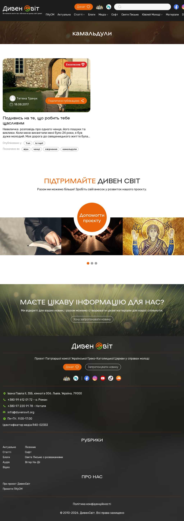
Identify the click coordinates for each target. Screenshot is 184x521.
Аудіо (6, 462)
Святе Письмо (130, 14)
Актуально (64, 14)
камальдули (70, 149)
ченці (36, 149)
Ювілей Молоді (152, 14)
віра (26, 149)
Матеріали (172, 14)
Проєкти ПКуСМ (12, 488)
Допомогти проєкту (92, 217)
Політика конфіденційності (92, 504)
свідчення (51, 149)
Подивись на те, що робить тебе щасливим (36, 120)
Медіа (103, 14)
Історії (39, 143)
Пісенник (30, 447)
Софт (114, 14)
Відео (6, 467)
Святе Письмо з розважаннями (44, 457)
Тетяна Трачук (27, 98)
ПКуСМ (50, 14)
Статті (79, 14)
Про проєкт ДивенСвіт (16, 483)
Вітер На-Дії (32, 462)
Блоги (91, 14)
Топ (28, 143)
